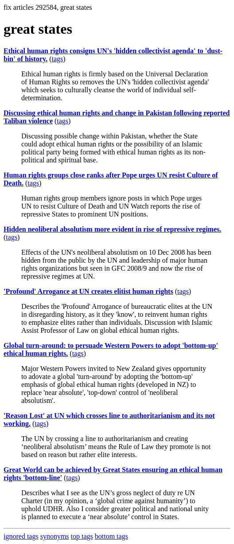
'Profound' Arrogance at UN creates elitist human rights (88, 291)
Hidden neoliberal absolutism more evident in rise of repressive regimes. (112, 229)
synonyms (54, 536)
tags (57, 59)
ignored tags (21, 536)
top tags (82, 536)
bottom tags (111, 536)
